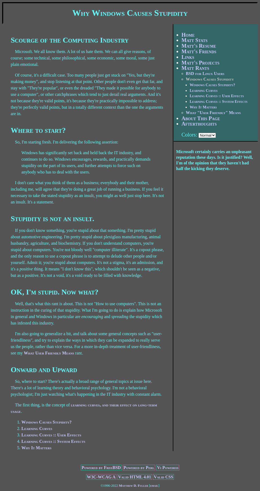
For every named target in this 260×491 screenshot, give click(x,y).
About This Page (201, 118)
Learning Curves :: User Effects (51, 435)
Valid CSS (163, 477)
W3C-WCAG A (101, 477)
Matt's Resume (199, 46)
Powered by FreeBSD (101, 467)
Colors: (189, 135)
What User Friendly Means (49, 353)
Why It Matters (36, 447)
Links (188, 57)
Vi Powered (167, 467)
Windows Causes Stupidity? (46, 422)
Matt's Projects (201, 63)
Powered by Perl (139, 467)
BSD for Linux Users (205, 73)
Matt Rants (195, 68)
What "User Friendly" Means (213, 112)
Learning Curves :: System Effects (53, 441)
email (154, 486)
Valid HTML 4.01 (134, 477)
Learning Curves (36, 428)
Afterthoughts (199, 124)
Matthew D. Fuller (133, 486)
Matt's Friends (199, 51)
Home (188, 35)
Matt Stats (195, 40)
